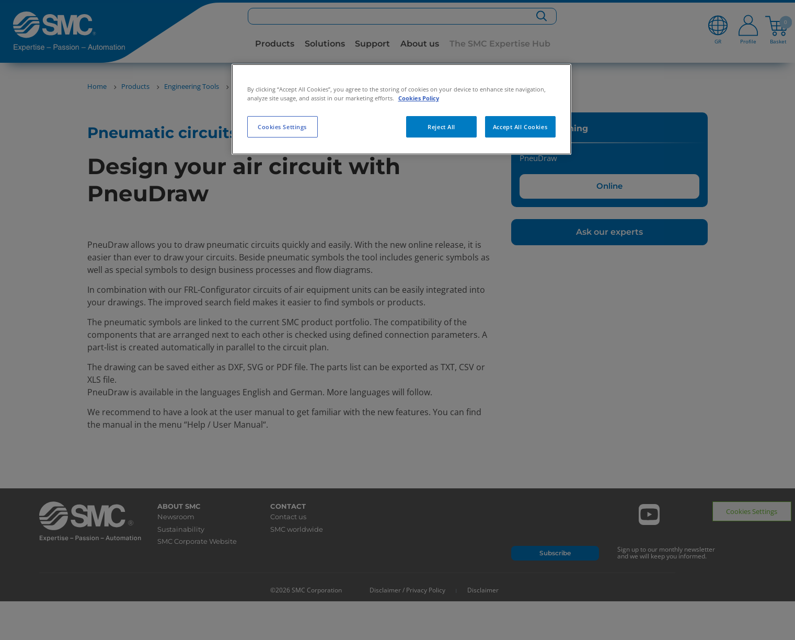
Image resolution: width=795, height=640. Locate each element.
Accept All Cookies (520, 127)
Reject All (441, 127)
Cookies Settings (282, 127)
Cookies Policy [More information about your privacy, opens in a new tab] (418, 98)
